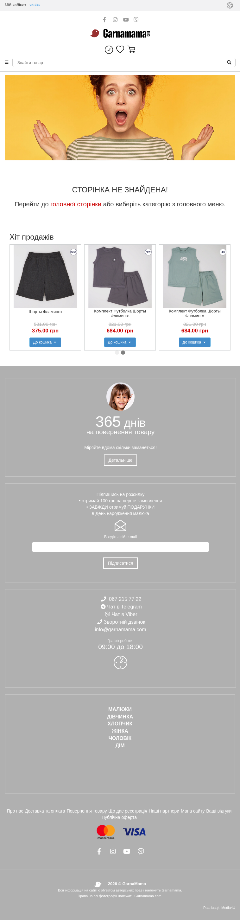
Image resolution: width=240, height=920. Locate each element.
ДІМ (119, 745)
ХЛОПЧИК (120, 723)
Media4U (228, 908)
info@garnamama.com (120, 629)
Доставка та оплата (45, 811)
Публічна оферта (119, 817)
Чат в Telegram (124, 606)
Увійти (35, 5)
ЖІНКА (120, 731)
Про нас (15, 811)
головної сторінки (75, 204)
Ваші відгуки (218, 811)
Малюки (120, 709)
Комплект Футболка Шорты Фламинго (120, 313)
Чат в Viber (124, 614)
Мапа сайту (193, 811)
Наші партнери (164, 811)
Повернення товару (87, 811)
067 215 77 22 (125, 599)
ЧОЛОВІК (120, 738)
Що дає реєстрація (128, 811)
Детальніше (120, 460)
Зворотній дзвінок (124, 622)
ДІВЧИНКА (120, 716)
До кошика (45, 342)
